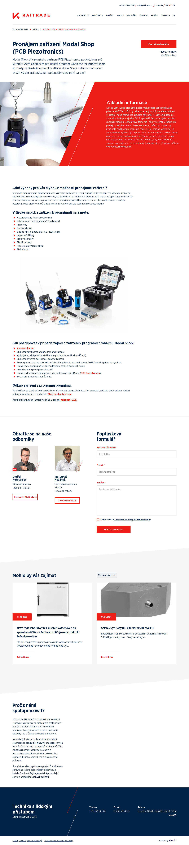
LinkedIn (159, 5)
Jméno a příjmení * (106, 447)
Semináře (132, 15)
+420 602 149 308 (21, 488)
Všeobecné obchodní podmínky (58, 840)
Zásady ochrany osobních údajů (27, 840)
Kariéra (144, 15)
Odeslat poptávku (113, 529)
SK (167, 5)
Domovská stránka (20, 29)
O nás (154, 15)
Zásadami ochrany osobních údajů (132, 519)
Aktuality (83, 15)
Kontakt (165, 15)
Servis (120, 15)
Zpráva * (101, 482)
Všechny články (105, 575)
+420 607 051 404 (63, 491)
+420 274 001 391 (167, 51)
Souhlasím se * (125, 519)
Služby (110, 15)
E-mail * (101, 465)
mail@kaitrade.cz (168, 55)
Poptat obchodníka (158, 44)
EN (174, 5)
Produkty (97, 15)
